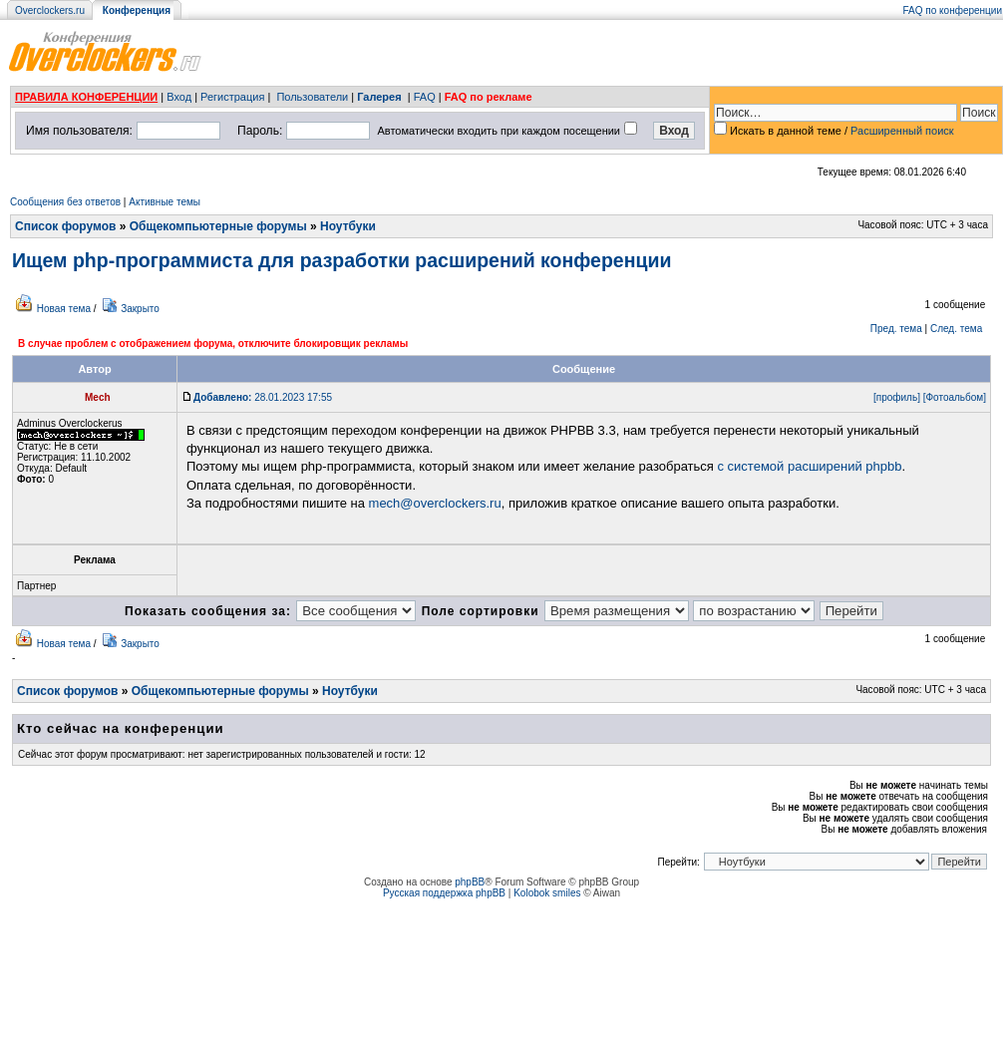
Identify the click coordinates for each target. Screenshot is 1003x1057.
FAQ (425, 97)
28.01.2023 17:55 (262, 397)
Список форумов (65, 226)
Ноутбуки (348, 226)
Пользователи (312, 97)
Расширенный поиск (902, 131)
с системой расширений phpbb (809, 466)
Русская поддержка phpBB (444, 892)
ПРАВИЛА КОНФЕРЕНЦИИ (86, 97)
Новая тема (64, 308)
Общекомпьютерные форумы (218, 226)
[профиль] (896, 397)
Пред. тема (896, 328)
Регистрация (232, 97)
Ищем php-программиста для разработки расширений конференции (341, 260)
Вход (179, 97)
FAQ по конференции (952, 10)
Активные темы (164, 201)
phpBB (470, 882)
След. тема (956, 328)
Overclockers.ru (50, 10)
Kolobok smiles (546, 892)
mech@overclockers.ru (435, 503)
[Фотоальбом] (954, 397)
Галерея (379, 97)
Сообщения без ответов (65, 201)
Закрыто (140, 308)
